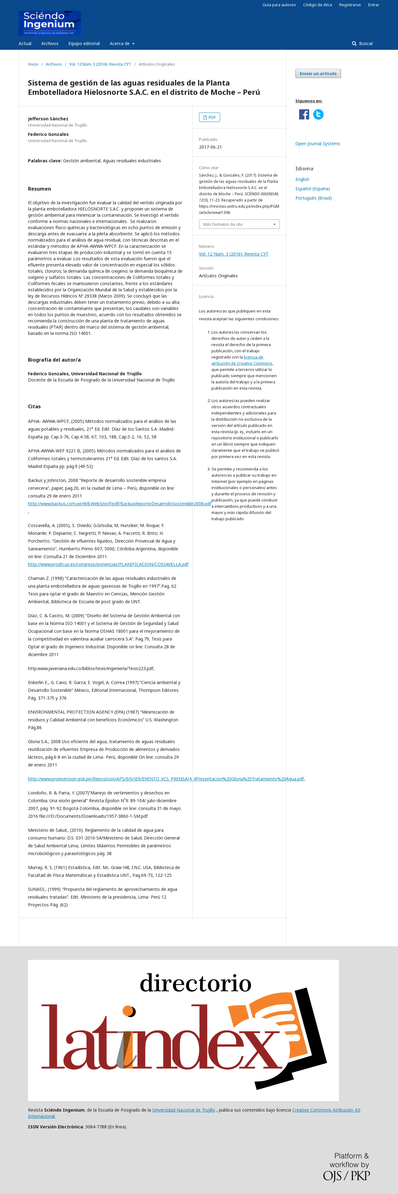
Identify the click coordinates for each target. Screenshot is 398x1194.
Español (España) (312, 189)
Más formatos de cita (222, 224)
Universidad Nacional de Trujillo (183, 1110)
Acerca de (120, 43)
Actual (25, 43)
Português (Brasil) (313, 198)
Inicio (33, 64)
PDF (212, 117)
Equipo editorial (84, 43)
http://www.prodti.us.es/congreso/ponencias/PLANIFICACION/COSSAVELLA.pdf (108, 564)
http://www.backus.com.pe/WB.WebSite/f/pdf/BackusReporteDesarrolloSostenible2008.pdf (119, 504)
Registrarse (350, 4)
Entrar (373, 4)
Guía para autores (279, 4)
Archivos (49, 43)
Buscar (365, 43)
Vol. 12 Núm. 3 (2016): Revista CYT (100, 64)
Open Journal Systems (317, 143)
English (302, 179)
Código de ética (317, 4)
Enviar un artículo (318, 73)
